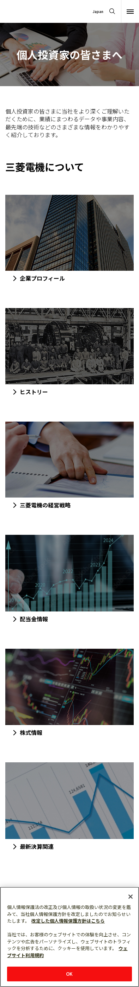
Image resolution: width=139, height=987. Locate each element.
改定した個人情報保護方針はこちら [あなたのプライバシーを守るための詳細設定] (68, 920)
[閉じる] (130, 896)
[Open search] (112, 11)
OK (69, 973)
